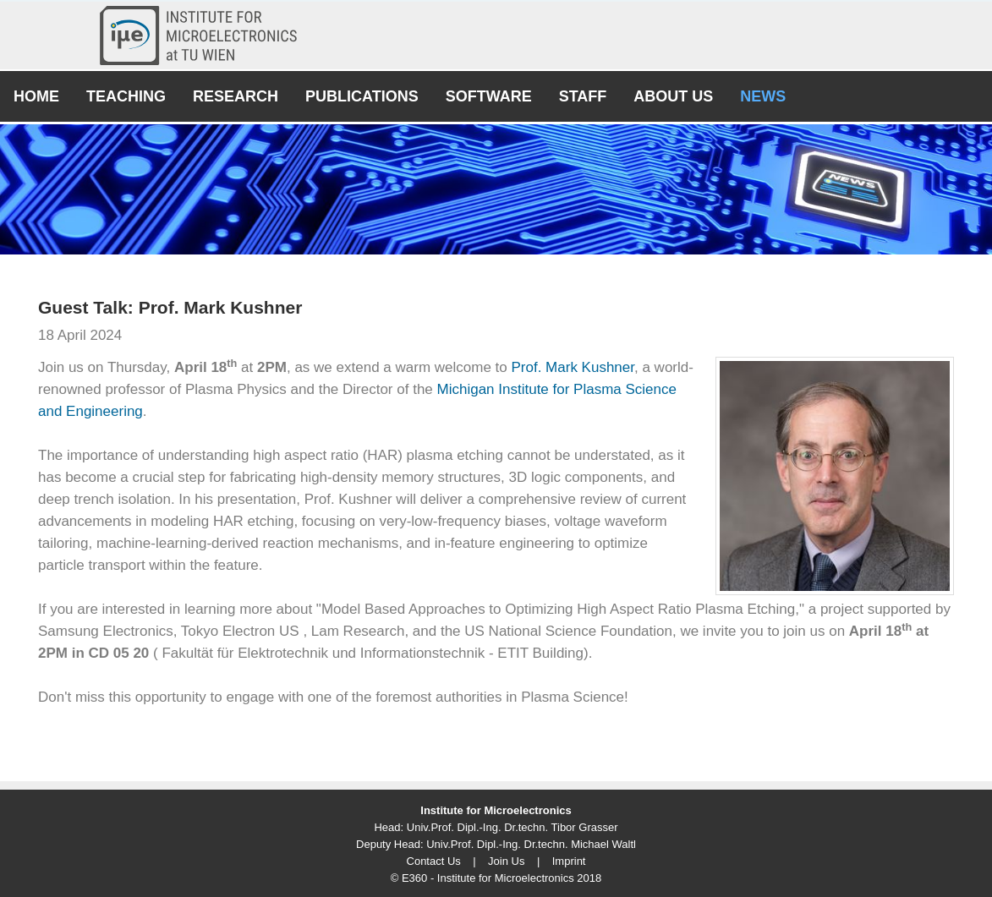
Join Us (506, 861)
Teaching (126, 96)
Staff (583, 96)
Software (489, 96)
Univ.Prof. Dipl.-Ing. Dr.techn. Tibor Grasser (512, 827)
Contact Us (434, 861)
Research (235, 96)
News (763, 96)
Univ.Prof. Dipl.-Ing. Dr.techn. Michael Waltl (531, 844)
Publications (362, 96)
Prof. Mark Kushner (572, 367)
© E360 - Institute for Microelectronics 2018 (496, 878)
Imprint (569, 861)
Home (36, 96)
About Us (673, 96)
